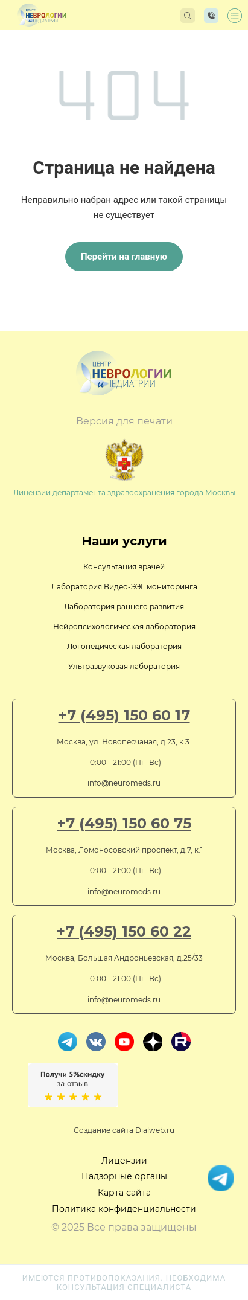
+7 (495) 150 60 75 (124, 823)
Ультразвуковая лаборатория (124, 666)
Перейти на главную (124, 256)
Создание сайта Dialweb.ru (124, 1130)
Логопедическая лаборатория (124, 646)
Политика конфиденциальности (124, 1208)
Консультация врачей (124, 566)
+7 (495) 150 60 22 (124, 931)
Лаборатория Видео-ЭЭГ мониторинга (124, 586)
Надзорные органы (124, 1176)
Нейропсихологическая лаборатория (124, 626)
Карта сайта (124, 1192)
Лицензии (124, 1160)
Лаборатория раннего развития (124, 606)
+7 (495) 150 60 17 (124, 715)
